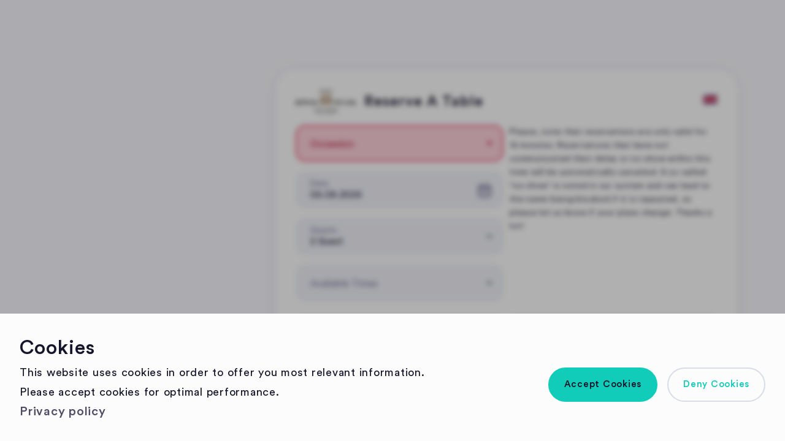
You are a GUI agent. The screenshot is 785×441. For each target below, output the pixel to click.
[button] (603, 384)
